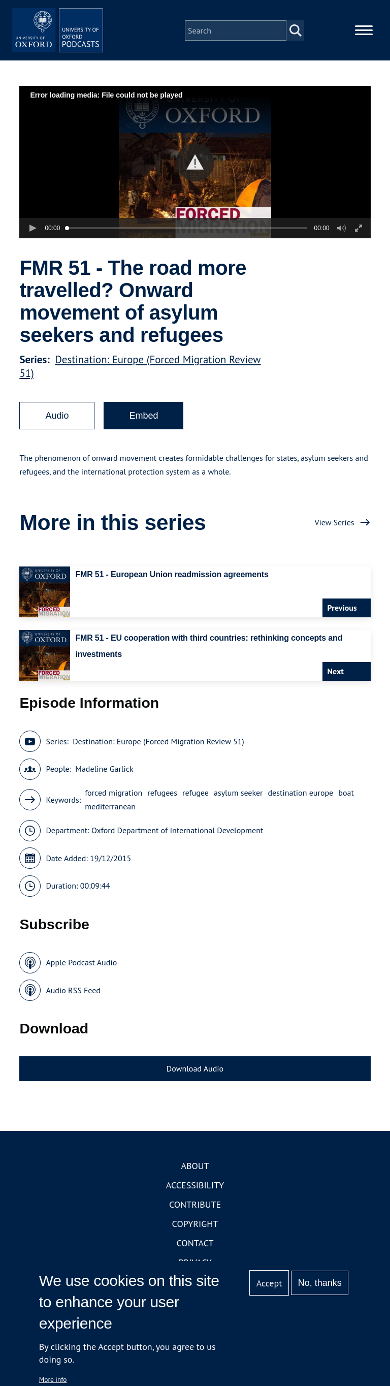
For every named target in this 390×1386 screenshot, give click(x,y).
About (195, 1181)
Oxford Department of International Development (177, 845)
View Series (334, 537)
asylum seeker (238, 807)
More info (53, 1379)
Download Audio (195, 1083)
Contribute (195, 1219)
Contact (195, 1258)
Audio (57, 430)
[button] (195, 177)
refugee (195, 807)
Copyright (195, 1239)
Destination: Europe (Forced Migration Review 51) (158, 756)
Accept (269, 1283)
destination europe (301, 807)
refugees (162, 807)
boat (346, 807)
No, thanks (320, 1283)
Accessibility (195, 1200)
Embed (143, 430)
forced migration (113, 807)
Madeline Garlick (104, 783)
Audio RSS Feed (73, 1005)
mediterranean (110, 821)
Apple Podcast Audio (81, 977)
